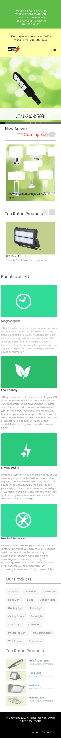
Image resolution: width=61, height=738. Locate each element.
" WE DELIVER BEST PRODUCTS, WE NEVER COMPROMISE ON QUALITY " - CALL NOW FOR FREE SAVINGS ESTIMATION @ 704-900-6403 (30, 17)
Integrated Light (22, 632)
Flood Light (19, 599)
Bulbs (35, 599)
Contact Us (48, 732)
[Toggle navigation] (54, 49)
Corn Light (38, 624)
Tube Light (41, 616)
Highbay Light (20, 608)
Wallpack (18, 591)
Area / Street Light (43, 660)
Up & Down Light (47, 632)
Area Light (35, 591)
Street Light (19, 624)
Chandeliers (40, 641)
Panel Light (41, 608)
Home (34, 732)
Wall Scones (20, 641)
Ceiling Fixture (21, 616)
